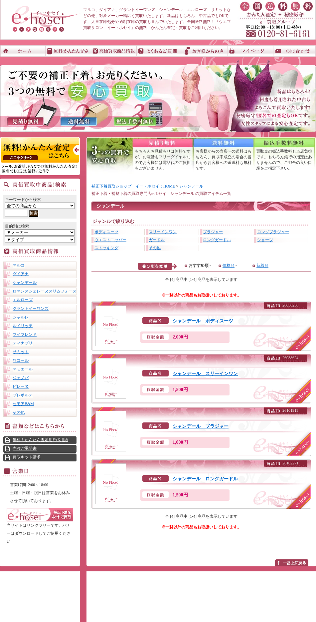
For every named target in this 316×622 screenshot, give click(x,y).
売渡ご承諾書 (25, 448)
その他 (19, 412)
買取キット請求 (27, 457)
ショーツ (265, 240)
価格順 (229, 265)
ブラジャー (213, 232)
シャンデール (25, 282)
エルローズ (23, 300)
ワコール (21, 360)
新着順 (262, 265)
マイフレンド (25, 334)
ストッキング (106, 248)
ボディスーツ (106, 232)
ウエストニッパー (110, 240)
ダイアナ (21, 274)
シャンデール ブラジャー (201, 426)
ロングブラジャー (273, 232)
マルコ (19, 265)
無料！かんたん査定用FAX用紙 (40, 439)
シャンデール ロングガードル (205, 478)
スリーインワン (163, 232)
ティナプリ (23, 343)
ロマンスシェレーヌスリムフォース (45, 291)
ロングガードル (217, 240)
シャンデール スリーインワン (205, 373)
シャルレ (21, 317)
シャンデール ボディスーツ (203, 320)
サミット (21, 351)
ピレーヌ (21, 386)
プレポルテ (23, 395)
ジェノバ (21, 377)
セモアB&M (23, 403)
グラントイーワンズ (31, 308)
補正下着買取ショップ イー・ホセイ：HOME (133, 186)
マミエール (23, 369)
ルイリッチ (23, 325)
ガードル (157, 240)
